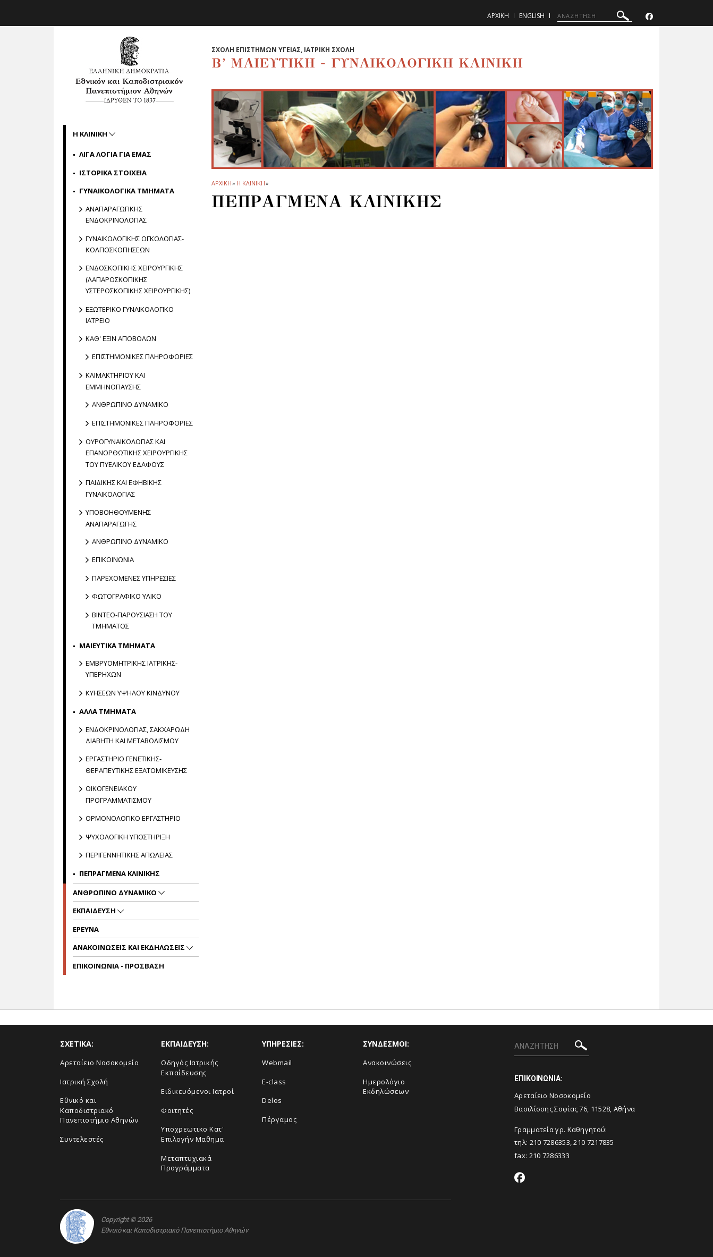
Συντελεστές (82, 1139)
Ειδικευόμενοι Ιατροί (197, 1091)
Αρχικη (498, 15)
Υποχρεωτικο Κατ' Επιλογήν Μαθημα (192, 1134)
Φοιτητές (177, 1110)
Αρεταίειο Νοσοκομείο (99, 1062)
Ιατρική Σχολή (84, 1081)
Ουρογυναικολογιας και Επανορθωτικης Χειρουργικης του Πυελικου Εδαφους (137, 453)
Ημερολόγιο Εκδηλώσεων (386, 1087)
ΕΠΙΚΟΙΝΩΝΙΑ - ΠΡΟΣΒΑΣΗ (118, 966)
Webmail (277, 1062)
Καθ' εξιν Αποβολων (121, 338)
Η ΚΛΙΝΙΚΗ (250, 183)
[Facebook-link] (649, 16)
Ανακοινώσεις (387, 1062)
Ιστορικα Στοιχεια (113, 172)
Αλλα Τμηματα (107, 711)
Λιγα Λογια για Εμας (115, 154)
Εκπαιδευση (95, 910)
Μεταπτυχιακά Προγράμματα (186, 1163)
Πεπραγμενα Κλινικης (119, 873)
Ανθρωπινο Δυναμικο (115, 892)
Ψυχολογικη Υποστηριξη (128, 837)
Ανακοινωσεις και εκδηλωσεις (129, 947)
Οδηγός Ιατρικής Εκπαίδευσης (189, 1067)
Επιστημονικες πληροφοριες (142, 356)
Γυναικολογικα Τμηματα (126, 191)
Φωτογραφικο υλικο (127, 596)
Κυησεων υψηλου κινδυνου (133, 693)
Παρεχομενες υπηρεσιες (134, 578)
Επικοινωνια (113, 559)
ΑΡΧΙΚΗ (221, 183)
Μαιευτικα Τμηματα (117, 645)
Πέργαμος (279, 1119)
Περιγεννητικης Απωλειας (129, 855)
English (532, 15)
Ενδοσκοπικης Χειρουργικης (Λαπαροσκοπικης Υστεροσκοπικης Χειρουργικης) (138, 279)
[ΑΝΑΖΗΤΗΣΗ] (594, 16)
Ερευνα (86, 929)
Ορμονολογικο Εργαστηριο (133, 818)
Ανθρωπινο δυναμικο (130, 404)
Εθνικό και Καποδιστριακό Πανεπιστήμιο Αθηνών (99, 1110)
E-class (274, 1081)
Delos (272, 1100)
